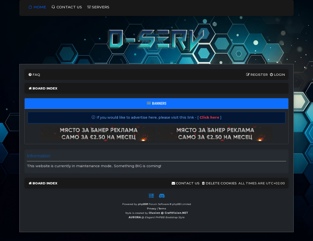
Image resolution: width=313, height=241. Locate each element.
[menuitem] (34, 74)
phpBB (142, 204)
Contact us (66, 7)
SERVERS (98, 7)
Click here (209, 117)
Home (37, 7)
